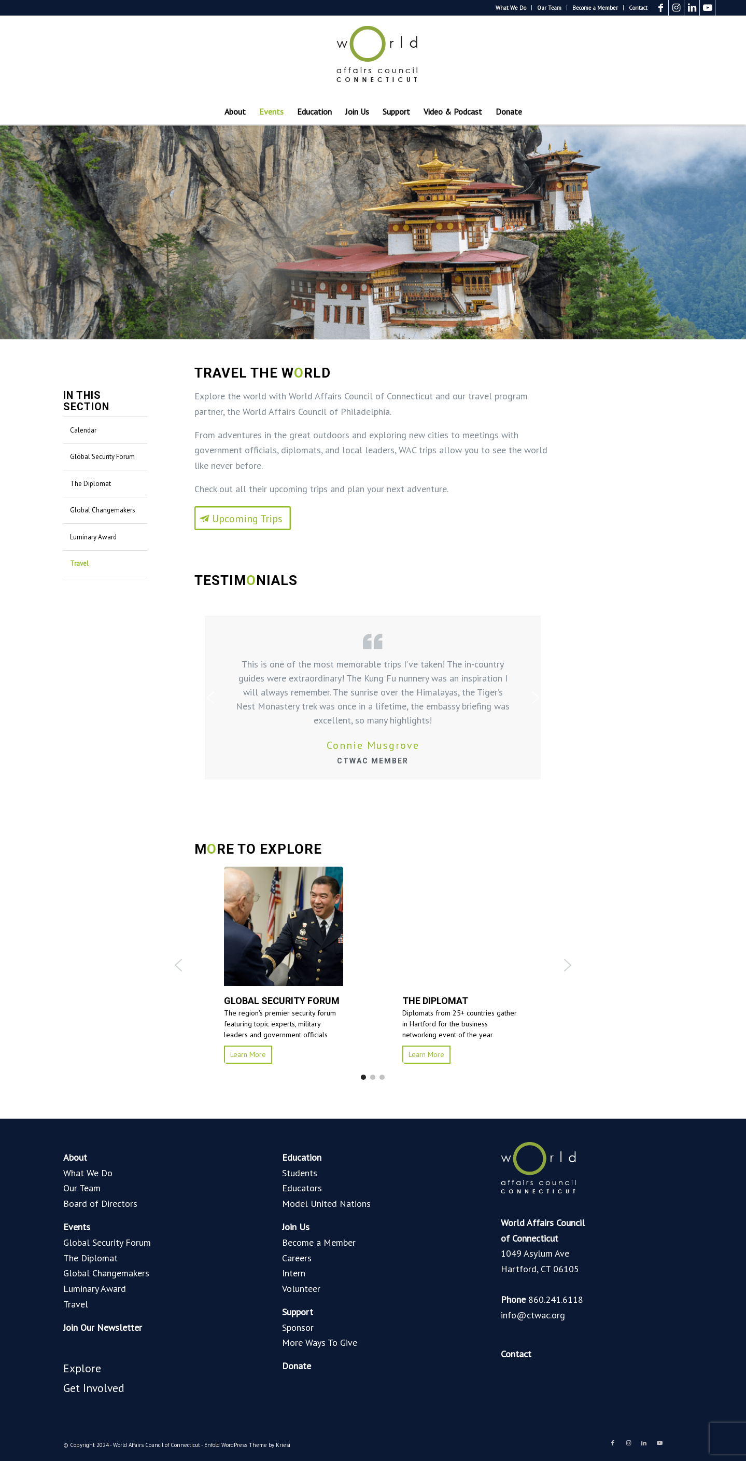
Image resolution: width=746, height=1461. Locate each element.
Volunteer (301, 1289)
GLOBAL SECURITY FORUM (274, 1000)
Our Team (549, 7)
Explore (82, 1368)
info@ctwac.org (533, 1315)
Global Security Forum (102, 456)
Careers (297, 1258)
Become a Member (595, 7)
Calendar (83, 430)
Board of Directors (100, 1203)
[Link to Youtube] (707, 8)
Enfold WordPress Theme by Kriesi (247, 1445)
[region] (372, 965)
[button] (178, 965)
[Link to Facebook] (660, 8)
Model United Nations (326, 1203)
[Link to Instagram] (676, 8)
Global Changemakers (102, 510)
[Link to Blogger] (723, 8)
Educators (302, 1188)
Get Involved (93, 1388)
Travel (79, 563)
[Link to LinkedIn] (691, 8)
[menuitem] (511, 7)
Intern (293, 1273)
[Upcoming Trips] (242, 677)
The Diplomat (90, 483)
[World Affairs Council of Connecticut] (373, 57)
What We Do (511, 7)
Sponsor (298, 1327)
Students (299, 1173)
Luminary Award (93, 537)
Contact (638, 7)
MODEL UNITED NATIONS (456, 1000)
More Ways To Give (319, 1342)
